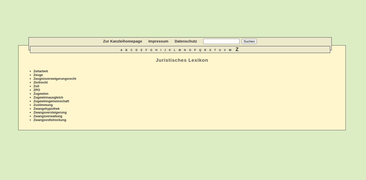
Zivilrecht (41, 82)
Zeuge (38, 75)
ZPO (37, 90)
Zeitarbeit (41, 71)
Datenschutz (186, 41)
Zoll (36, 86)
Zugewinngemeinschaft (51, 101)
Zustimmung (43, 105)
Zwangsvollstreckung (50, 120)
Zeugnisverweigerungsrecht (55, 78)
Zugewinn (41, 94)
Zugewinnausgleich (48, 97)
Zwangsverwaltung (48, 116)
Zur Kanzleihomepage (122, 41)
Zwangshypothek (47, 108)
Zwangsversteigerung (50, 112)
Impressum (158, 41)
